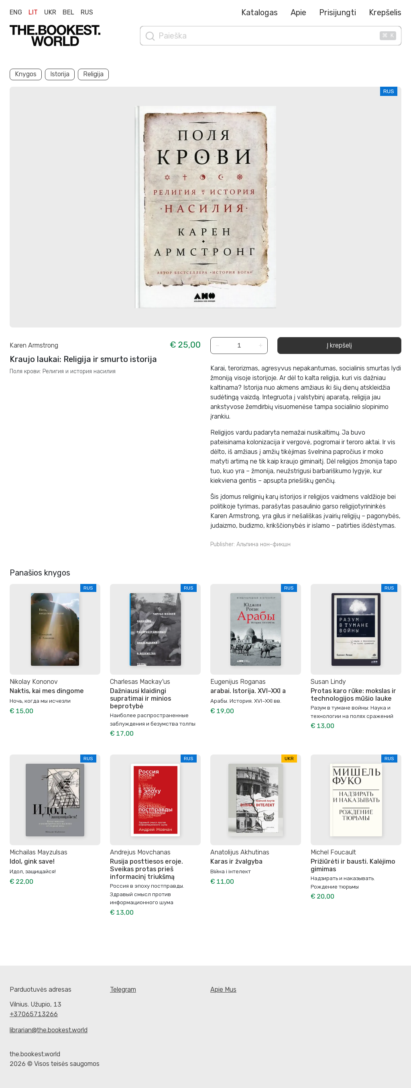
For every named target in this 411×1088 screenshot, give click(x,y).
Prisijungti (337, 12)
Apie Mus (223, 989)
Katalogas (259, 12)
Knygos (26, 74)
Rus (87, 12)
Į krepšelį (339, 345)
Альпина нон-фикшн (263, 544)
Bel (68, 12)
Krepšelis (385, 12)
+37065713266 (34, 1014)
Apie (298, 12)
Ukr (50, 12)
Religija (93, 74)
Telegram (123, 989)
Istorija (59, 74)
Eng (16, 12)
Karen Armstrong (34, 345)
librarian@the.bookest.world (48, 1030)
